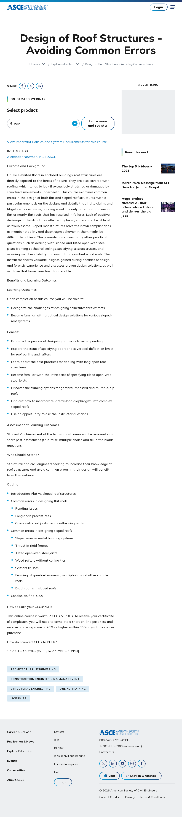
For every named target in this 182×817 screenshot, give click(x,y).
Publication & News (20, 740)
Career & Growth (19, 731)
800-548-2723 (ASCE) (114, 740)
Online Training (73, 688)
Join (56, 739)
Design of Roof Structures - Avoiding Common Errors (119, 64)
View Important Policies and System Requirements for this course (57, 142)
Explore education (62, 64)
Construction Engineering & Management (45, 679)
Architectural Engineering (33, 669)
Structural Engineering (31, 688)
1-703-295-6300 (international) (120, 746)
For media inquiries (66, 764)
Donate (59, 731)
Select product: (22, 110)
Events (12, 757)
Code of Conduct (110, 797)
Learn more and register (98, 123)
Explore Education (19, 748)
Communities (16, 765)
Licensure (18, 698)
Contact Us (106, 752)
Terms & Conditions (152, 797)
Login (158, 7)
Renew (58, 747)
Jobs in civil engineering (69, 756)
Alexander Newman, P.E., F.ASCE (31, 157)
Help (57, 772)
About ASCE (15, 774)
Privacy (130, 797)
